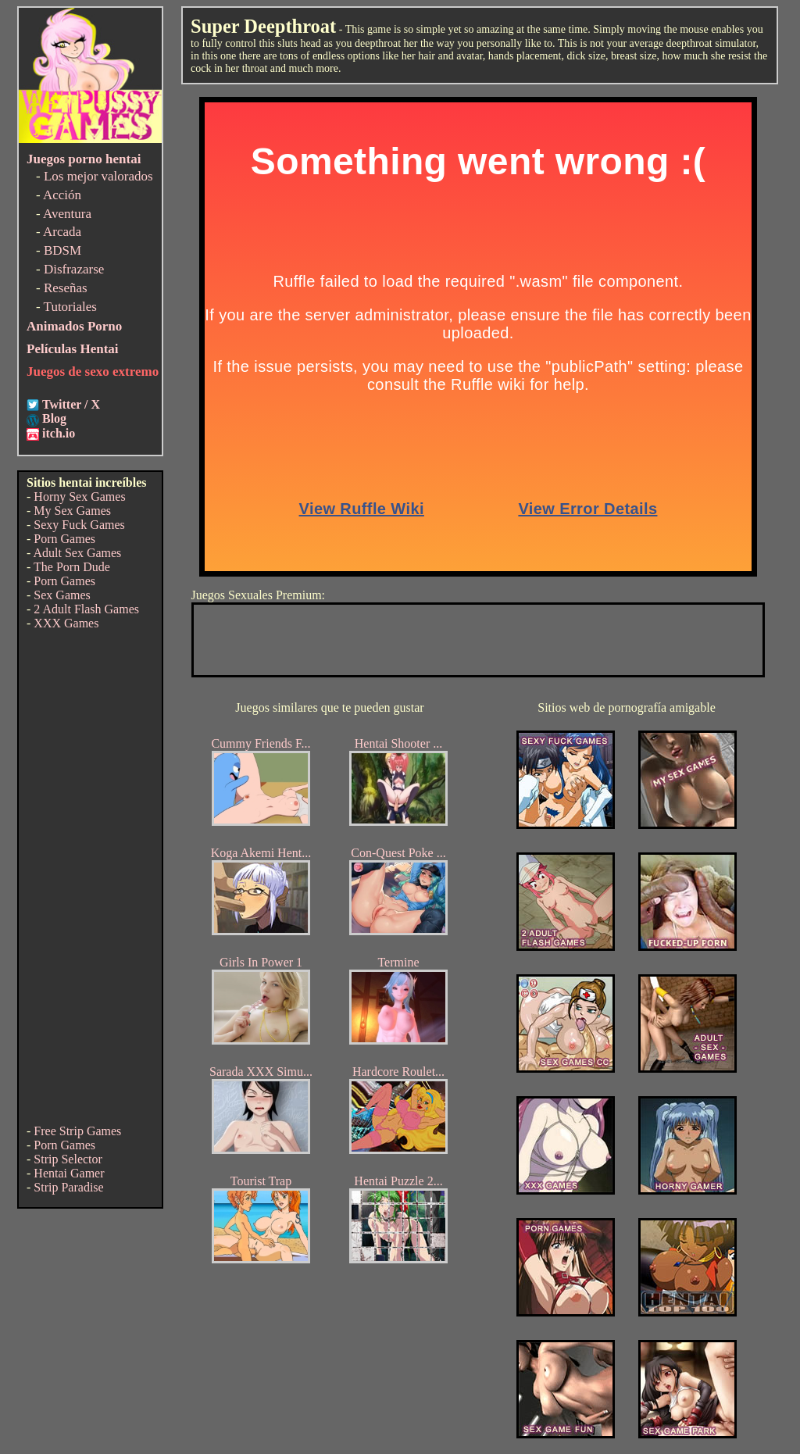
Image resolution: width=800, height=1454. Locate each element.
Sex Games (62, 595)
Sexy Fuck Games (79, 524)
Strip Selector (68, 1159)
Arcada (62, 231)
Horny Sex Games (79, 496)
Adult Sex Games (77, 552)
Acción (62, 195)
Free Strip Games (77, 1131)
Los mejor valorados (98, 176)
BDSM (62, 250)
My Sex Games (72, 510)
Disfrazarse (74, 269)
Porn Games (64, 538)
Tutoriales (70, 306)
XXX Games (66, 623)
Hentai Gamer (69, 1173)
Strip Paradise (68, 1187)
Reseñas (66, 287)
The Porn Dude (72, 566)
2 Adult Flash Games (86, 609)
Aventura (67, 213)
